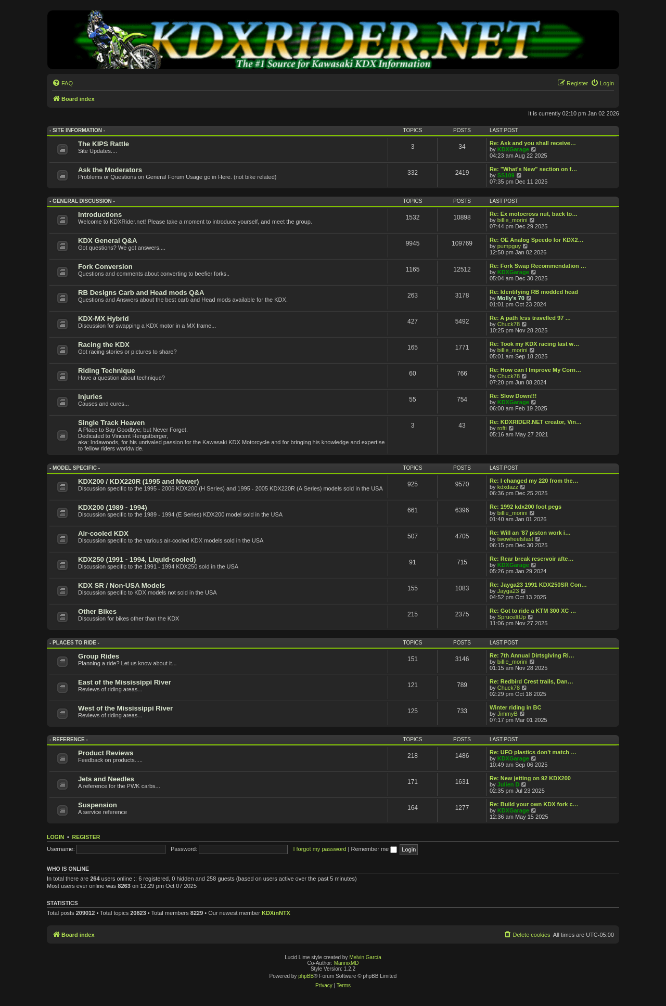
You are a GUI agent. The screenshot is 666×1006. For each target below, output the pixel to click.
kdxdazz (507, 487)
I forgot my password (319, 849)
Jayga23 (508, 591)
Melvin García (365, 957)
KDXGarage (513, 149)
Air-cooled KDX (103, 533)
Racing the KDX (104, 345)
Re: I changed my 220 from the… (534, 481)
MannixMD (346, 963)
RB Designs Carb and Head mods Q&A (141, 292)
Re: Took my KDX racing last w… (534, 344)
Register (86, 837)
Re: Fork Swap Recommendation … (538, 266)
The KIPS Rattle (103, 144)
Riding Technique (106, 371)
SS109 (506, 175)
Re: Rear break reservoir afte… (531, 559)
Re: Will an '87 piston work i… (530, 533)
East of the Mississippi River (124, 682)
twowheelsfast (515, 539)
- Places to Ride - (74, 643)
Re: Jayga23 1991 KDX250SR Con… (538, 585)
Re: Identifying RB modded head (534, 292)
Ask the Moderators (110, 170)
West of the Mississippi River (125, 708)
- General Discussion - (82, 201)
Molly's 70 (510, 298)
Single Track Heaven (111, 423)
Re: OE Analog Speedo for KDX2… (537, 240)
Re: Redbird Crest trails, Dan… (531, 681)
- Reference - (68, 739)
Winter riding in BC (516, 707)
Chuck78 (508, 324)
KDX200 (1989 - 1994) (112, 507)
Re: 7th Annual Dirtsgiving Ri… (532, 655)
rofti (502, 428)
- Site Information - (77, 130)
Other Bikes (97, 611)
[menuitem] (62, 83)
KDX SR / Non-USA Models (121, 585)
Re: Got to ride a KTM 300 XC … (533, 611)
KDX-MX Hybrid (103, 319)
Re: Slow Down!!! (513, 396)
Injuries (90, 397)
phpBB (306, 976)
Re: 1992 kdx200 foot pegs (525, 507)
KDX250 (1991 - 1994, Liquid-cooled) (137, 559)
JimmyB (507, 714)
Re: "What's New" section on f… (533, 169)
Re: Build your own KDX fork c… (534, 804)
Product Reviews (105, 753)
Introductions (100, 214)
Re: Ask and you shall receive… (533, 143)
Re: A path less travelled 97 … (530, 318)
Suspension (97, 805)
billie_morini (512, 220)
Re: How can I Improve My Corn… (535, 370)
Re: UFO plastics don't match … (533, 752)
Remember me (374, 849)
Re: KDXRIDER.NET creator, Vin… (536, 422)
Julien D (508, 784)
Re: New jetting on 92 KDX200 (530, 778)
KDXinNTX (276, 913)
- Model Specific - (74, 468)
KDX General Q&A (107, 240)
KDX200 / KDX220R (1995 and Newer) (138, 481)
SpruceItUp (511, 617)
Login (55, 837)
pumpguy (509, 246)
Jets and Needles (106, 779)
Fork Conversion (105, 266)
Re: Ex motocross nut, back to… (534, 214)
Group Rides (98, 656)
